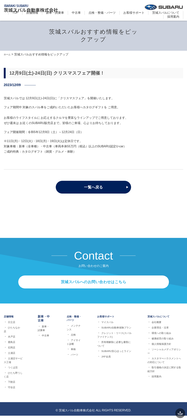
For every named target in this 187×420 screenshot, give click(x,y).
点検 (70, 354)
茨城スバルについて (165, 12)
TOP (15, 12)
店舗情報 (32, 12)
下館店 (11, 401)
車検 (70, 369)
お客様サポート (133, 12)
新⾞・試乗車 (55, 12)
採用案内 (173, 16)
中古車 (76, 12)
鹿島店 (11, 361)
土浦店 (11, 372)
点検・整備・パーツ (102, 12)
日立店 (11, 341)
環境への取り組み (161, 352)
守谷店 (11, 406)
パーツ (71, 374)
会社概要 (156, 341)
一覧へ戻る (93, 187)
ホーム (8, 54)
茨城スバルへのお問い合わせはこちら (93, 299)
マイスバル (107, 341)
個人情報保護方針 (161, 363)
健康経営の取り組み (162, 357)
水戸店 (11, 356)
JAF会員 (106, 383)
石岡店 (11, 367)
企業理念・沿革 (160, 347)
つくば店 (12, 386)
